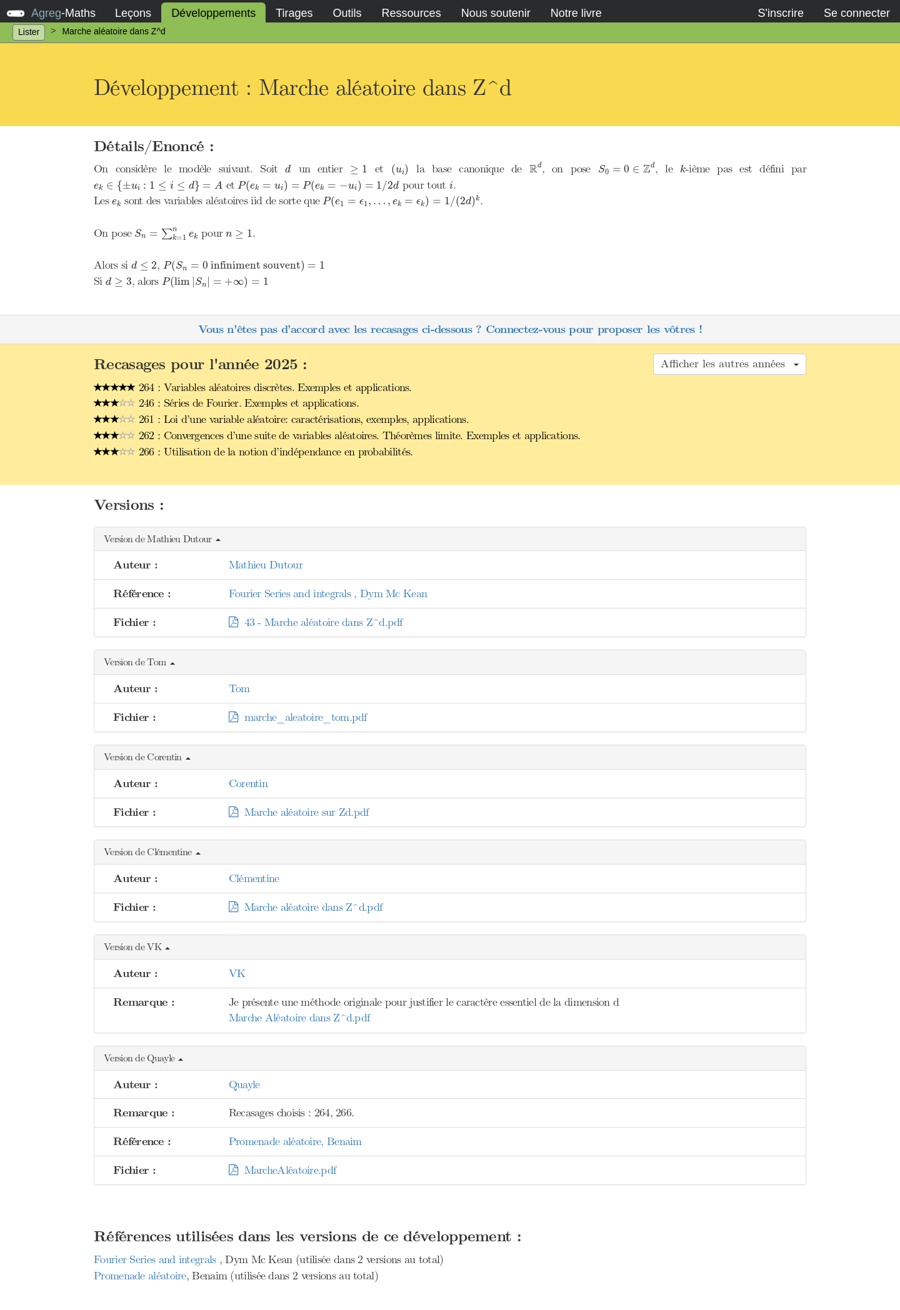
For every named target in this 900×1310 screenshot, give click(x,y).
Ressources (411, 13)
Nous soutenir (496, 13)
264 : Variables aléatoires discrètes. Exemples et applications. (253, 387)
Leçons (133, 13)
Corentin (248, 783)
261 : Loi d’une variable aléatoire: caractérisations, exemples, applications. (281, 419)
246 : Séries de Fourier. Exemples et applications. (226, 403)
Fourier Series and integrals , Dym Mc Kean (328, 593)
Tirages (294, 13)
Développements (213, 13)
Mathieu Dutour (265, 565)
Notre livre (576, 13)
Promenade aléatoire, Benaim (295, 1141)
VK (237, 973)
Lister (28, 32)
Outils (347, 13)
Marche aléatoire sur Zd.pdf (299, 812)
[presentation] (288, 169)
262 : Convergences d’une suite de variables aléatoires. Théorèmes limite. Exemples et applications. (337, 435)
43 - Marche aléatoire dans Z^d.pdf (315, 622)
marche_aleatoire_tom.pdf (298, 717)
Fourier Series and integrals (156, 1259)
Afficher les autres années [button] (730, 363)
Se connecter (857, 13)
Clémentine (254, 878)
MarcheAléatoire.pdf (282, 1170)
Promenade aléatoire (140, 1276)
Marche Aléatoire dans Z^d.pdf (299, 1018)
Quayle (244, 1084)
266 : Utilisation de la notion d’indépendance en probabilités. (253, 452)
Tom (239, 688)
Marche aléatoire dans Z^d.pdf (305, 907)
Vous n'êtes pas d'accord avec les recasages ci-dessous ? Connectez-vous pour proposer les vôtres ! (450, 329)
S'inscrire (780, 13)
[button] (450, 539)
